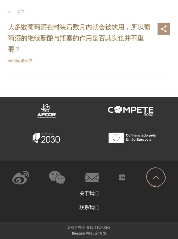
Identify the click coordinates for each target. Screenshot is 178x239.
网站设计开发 (95, 233)
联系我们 (89, 207)
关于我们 (89, 193)
